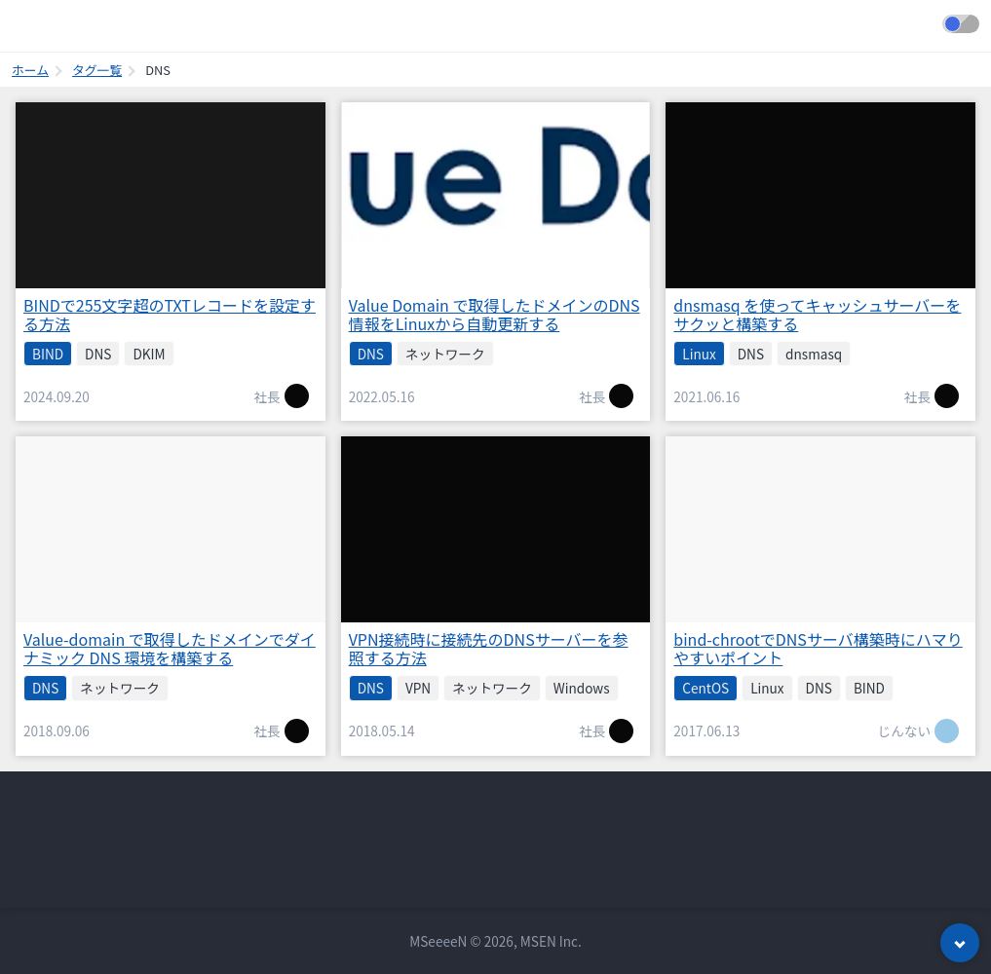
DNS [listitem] (98, 353)
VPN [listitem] (418, 687)
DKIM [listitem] (149, 353)
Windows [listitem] (581, 687)
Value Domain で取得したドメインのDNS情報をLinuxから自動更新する (494, 314)
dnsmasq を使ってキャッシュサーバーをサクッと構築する (817, 314)
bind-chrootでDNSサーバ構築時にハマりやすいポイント (817, 648)
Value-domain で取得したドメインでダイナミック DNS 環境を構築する (169, 648)
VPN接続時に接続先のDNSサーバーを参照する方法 (489, 648)
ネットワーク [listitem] (445, 353)
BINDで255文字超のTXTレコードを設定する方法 (169, 314)
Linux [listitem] (698, 353)
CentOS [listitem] (705, 687)
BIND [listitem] (47, 353)
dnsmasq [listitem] (813, 353)
